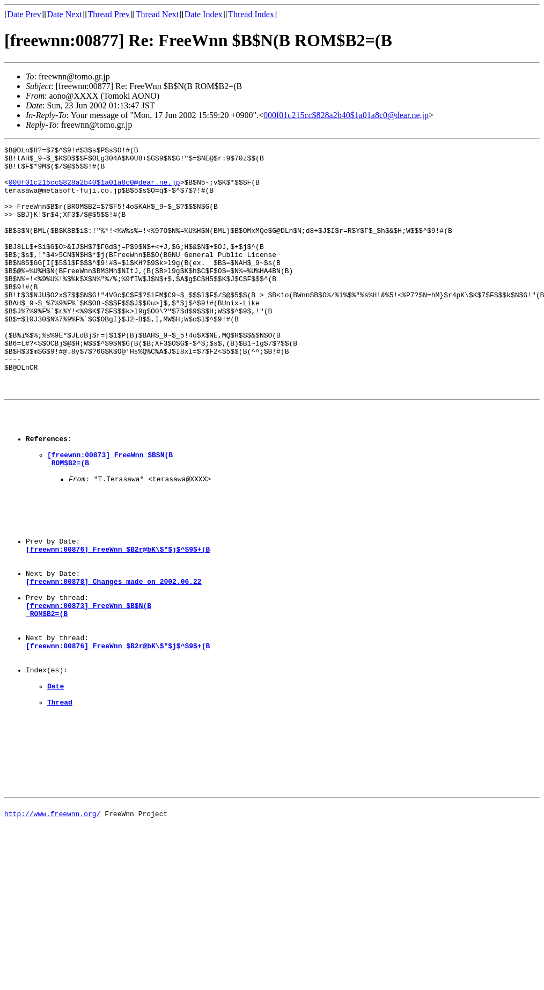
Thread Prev (108, 14)
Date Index (204, 14)
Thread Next (157, 14)
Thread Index (251, 14)
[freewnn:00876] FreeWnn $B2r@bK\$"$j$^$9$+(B (118, 624)
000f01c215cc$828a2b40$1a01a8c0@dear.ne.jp (346, 115)
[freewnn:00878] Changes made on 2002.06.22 (114, 663)
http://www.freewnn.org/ (52, 939)
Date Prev (24, 14)
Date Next (64, 14)
